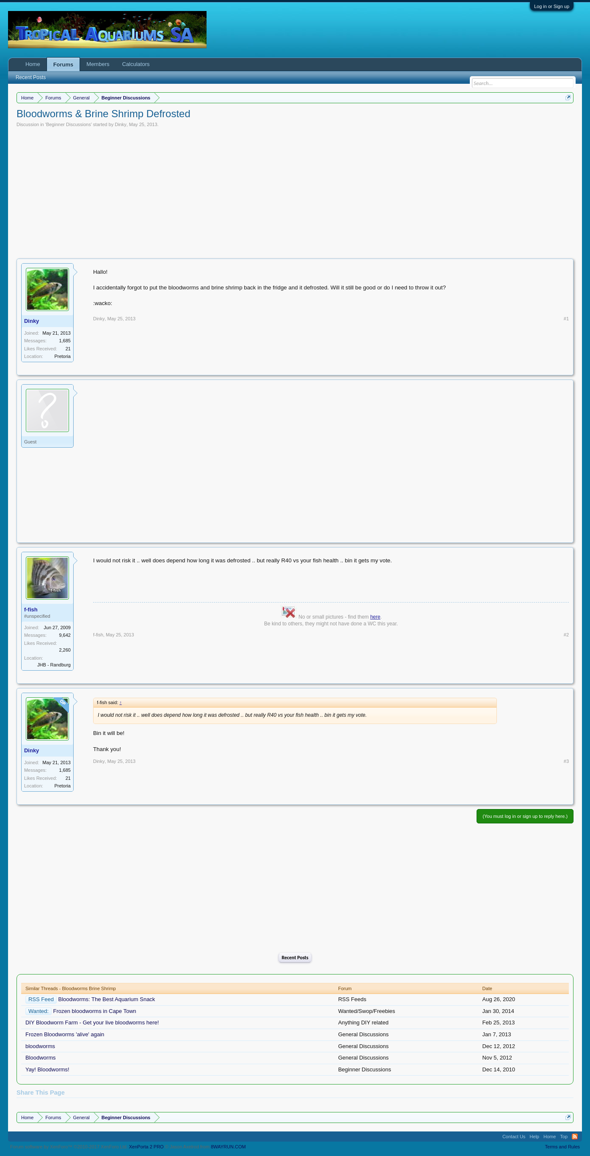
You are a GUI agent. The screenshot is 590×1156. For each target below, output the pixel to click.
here (375, 617)
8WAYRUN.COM (228, 1146)
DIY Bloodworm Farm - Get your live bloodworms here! (92, 1022)
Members (97, 64)
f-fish (31, 609)
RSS (575, 1136)
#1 (566, 318)
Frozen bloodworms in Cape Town (94, 1011)
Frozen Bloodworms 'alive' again (64, 1034)
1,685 (65, 340)
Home (32, 64)
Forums (63, 64)
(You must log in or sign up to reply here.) (525, 816)
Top (564, 1136)
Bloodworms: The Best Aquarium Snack (106, 999)
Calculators (135, 64)
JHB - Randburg (54, 664)
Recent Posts (294, 958)
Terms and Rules (562, 1146)
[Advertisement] (295, 191)
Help (534, 1136)
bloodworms (40, 1046)
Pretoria (62, 356)
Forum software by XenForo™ (69, 1146)
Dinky (121, 124)
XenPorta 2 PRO (146, 1146)
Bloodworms (40, 1057)
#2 (566, 634)
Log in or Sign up (551, 6)
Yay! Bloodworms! (47, 1069)
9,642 (65, 635)
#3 (566, 761)
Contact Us (513, 1136)
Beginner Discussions (68, 124)
